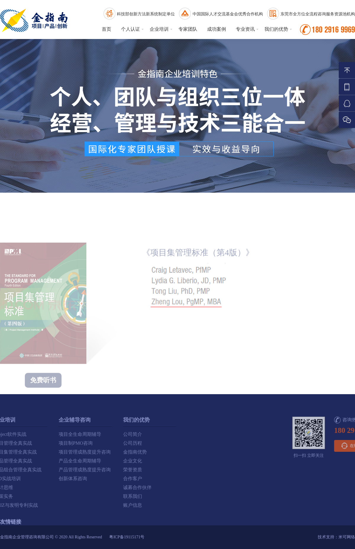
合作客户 (85, 478)
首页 (106, 29)
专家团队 (187, 29)
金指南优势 (88, 451)
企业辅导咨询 (27, 420)
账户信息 (85, 505)
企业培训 (159, 29)
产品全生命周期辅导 (33, 460)
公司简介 (85, 434)
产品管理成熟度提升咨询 (38, 469)
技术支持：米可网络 (336, 537)
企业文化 (85, 460)
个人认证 (130, 29)
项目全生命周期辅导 (33, 434)
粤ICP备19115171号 (126, 537)
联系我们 (85, 496)
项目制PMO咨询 (29, 443)
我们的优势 (276, 29)
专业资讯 (245, 29)
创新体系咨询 (26, 478)
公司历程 (85, 443)
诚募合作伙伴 (90, 487)
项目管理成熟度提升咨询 (38, 451)
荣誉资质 (85, 469)
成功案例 (216, 29)
